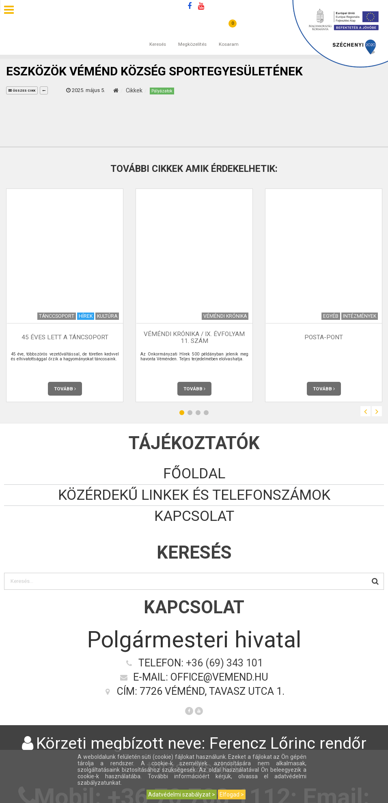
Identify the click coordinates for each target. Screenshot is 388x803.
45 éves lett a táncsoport (65, 337)
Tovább (65, 389)
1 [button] (181, 412)
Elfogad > (232, 794)
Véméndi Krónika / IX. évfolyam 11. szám (194, 337)
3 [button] (198, 412)
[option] (64, 295)
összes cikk (22, 90)
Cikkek (134, 90)
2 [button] (190, 412)
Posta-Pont (323, 337)
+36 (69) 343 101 (224, 663)
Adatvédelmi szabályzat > (181, 794)
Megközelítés (192, 36)
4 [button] (206, 412)
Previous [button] (365, 411)
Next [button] (377, 411)
